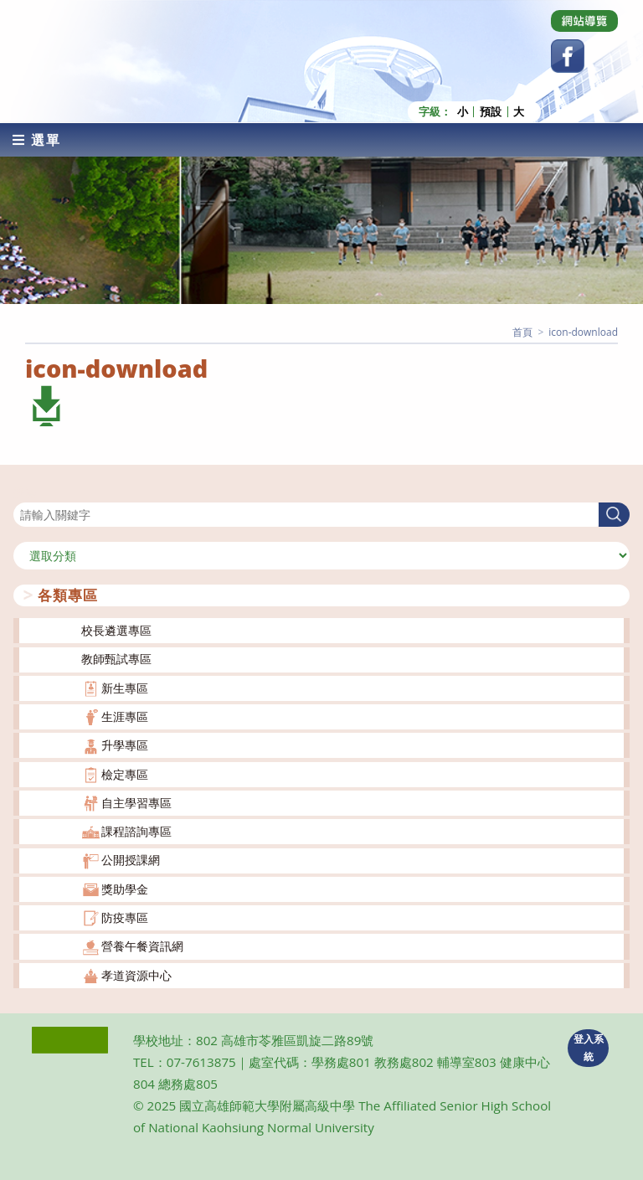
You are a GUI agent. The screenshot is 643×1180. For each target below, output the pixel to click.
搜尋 (25, 492)
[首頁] (522, 332)
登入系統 (589, 1048)
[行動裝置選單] (37, 140)
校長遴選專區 (116, 630)
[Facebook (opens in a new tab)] (567, 56)
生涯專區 (124, 716)
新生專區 (124, 688)
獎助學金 (124, 889)
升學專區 (124, 745)
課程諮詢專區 (136, 831)
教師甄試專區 (116, 659)
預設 (491, 111)
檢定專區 (124, 774)
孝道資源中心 (136, 975)
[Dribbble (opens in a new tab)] (584, 21)
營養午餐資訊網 (142, 946)
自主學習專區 (136, 803)
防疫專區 (124, 917)
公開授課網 (130, 860)
